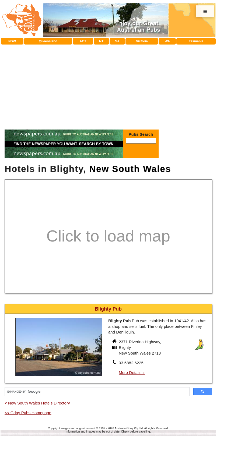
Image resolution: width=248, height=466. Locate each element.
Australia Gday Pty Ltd (129, 428)
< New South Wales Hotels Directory (37, 403)
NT (101, 41)
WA (167, 41)
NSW (12, 41)
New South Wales (130, 169)
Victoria (142, 41)
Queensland (48, 41)
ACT (83, 41)
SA (117, 41)
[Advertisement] (108, 85)
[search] (96, 391)
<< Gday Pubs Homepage (28, 412)
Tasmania (196, 41)
